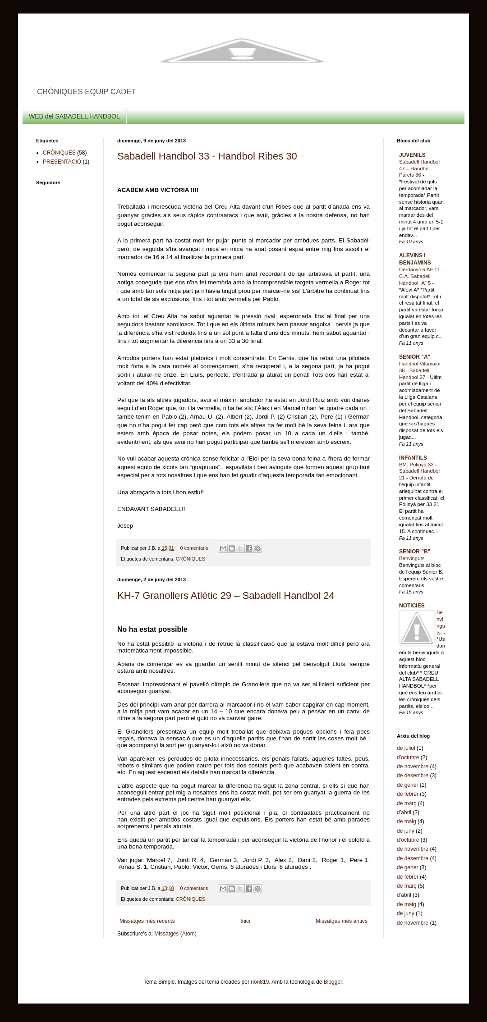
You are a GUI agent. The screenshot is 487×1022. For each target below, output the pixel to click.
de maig (406, 821)
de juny (405, 831)
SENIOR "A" (414, 357)
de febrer (407, 794)
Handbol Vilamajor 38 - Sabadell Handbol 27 (420, 370)
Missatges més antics (342, 921)
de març (406, 803)
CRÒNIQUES (190, 558)
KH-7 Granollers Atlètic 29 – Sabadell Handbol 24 (226, 595)
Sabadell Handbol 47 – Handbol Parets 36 (419, 168)
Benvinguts (412, 558)
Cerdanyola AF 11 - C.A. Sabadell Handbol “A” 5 (421, 276)
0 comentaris (194, 548)
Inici (245, 921)
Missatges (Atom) (175, 934)
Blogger (333, 982)
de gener (407, 785)
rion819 (260, 982)
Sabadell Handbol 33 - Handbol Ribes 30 (207, 156)
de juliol (406, 748)
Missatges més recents (147, 921)
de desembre (412, 775)
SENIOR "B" (414, 551)
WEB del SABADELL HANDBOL (74, 116)
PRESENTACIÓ (62, 162)
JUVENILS (412, 155)
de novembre (412, 766)
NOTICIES (412, 605)
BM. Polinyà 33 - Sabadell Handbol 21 (419, 471)
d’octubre (408, 757)
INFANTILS (413, 458)
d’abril (404, 812)
